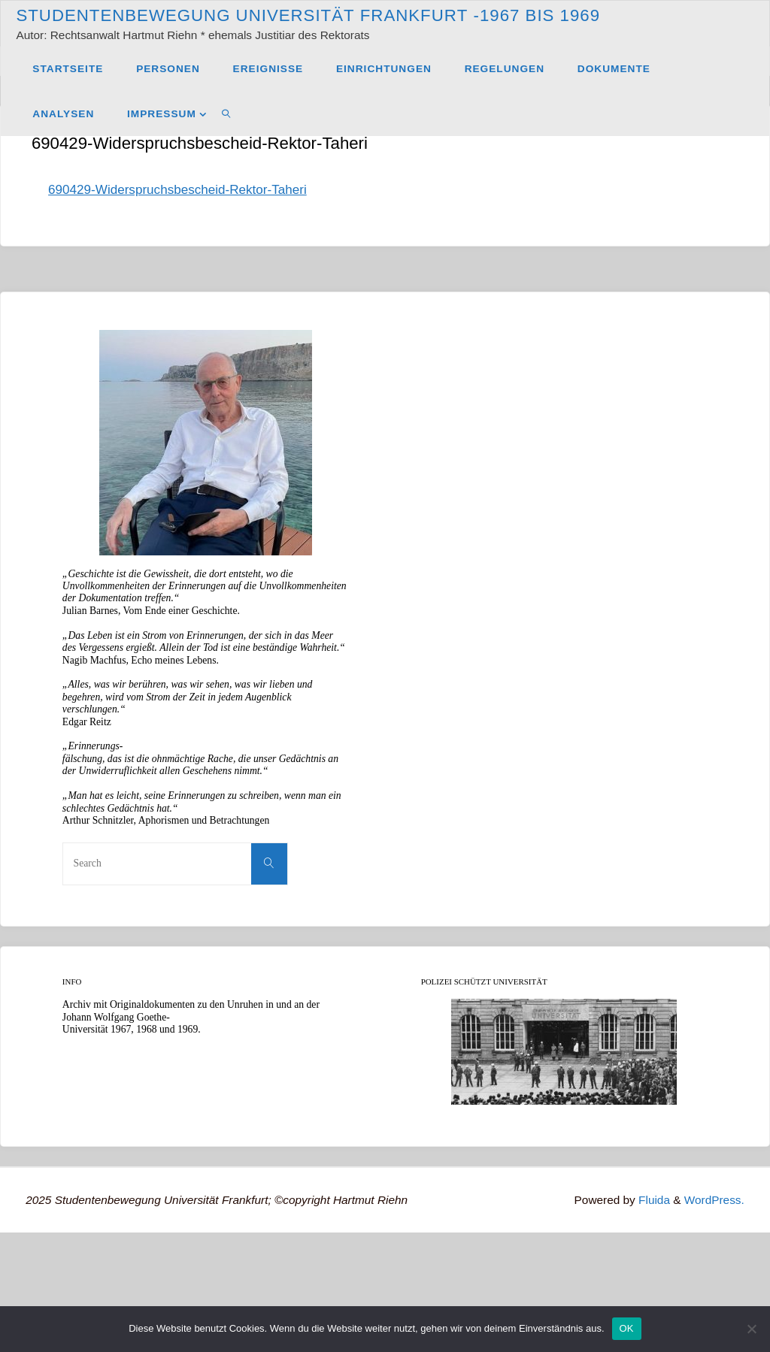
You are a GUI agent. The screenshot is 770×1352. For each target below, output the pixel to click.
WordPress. (714, 1199)
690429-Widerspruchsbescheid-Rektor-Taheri (177, 190)
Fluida (652, 1199)
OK (627, 1328)
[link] (227, 113)
